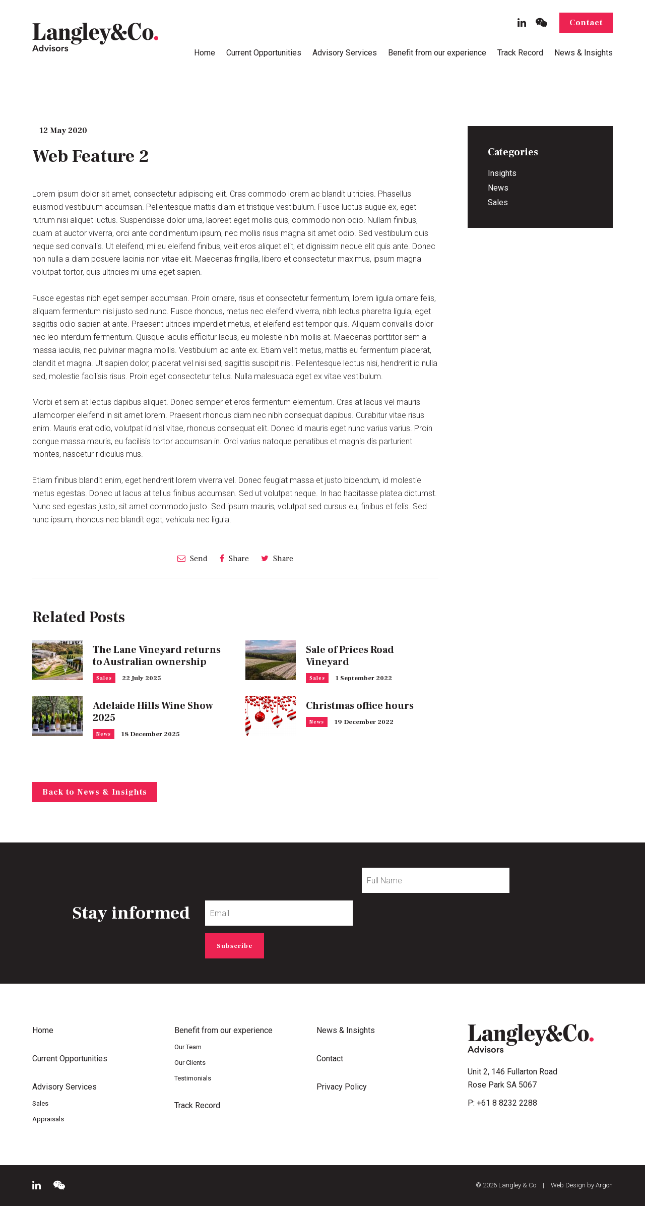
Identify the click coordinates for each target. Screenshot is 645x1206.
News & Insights (583, 52)
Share (234, 558)
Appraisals (48, 1119)
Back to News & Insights (94, 792)
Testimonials (192, 1078)
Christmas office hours (360, 705)
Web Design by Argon (582, 1185)
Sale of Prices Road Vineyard (350, 656)
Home (204, 52)
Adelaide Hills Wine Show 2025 (153, 712)
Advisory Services (344, 52)
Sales (104, 678)
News (103, 734)
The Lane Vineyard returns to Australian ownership (157, 656)
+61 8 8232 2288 (507, 1103)
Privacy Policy (341, 1087)
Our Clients (190, 1062)
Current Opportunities (263, 52)
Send (192, 558)
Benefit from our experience (437, 52)
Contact (586, 23)
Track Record (520, 52)
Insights (502, 173)
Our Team (188, 1047)
